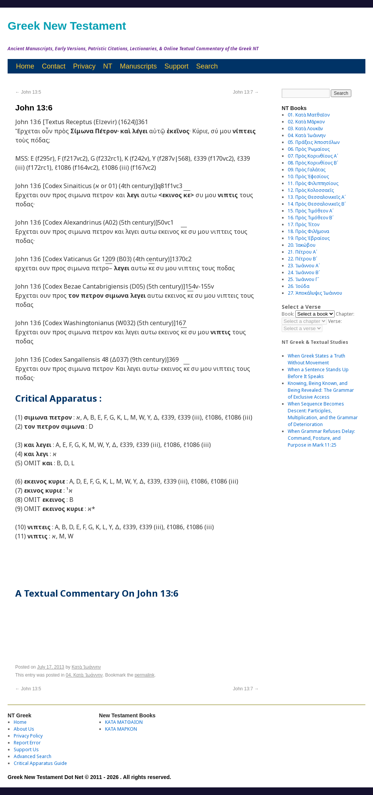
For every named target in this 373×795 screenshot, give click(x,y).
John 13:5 (28, 92)
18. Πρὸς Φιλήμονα (308, 231)
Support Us (26, 749)
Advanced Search (32, 756)
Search (207, 66)
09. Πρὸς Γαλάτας (306, 169)
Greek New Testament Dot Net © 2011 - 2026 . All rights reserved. (89, 777)
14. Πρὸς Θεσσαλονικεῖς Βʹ (317, 204)
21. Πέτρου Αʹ (302, 252)
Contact (53, 66)
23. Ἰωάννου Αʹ (304, 265)
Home (25, 66)
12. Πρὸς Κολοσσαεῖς (311, 190)
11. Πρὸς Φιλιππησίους (313, 183)
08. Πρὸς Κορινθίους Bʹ (313, 163)
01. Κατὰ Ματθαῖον (309, 115)
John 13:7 (246, 92)
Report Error (27, 742)
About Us (24, 729)
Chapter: (345, 314)
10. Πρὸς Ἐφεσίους (308, 176)
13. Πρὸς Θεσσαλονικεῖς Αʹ (317, 197)
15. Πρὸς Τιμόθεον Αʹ (310, 211)
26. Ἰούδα (298, 286)
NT (107, 66)
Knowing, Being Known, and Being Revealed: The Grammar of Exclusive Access (321, 390)
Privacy (84, 66)
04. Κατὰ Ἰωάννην (84, 675)
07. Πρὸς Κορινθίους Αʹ (313, 156)
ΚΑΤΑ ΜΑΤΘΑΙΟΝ (124, 722)
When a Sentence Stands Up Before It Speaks (318, 373)
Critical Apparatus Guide (40, 763)
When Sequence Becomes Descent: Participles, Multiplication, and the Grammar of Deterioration (323, 414)
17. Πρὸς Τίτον (303, 224)
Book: (288, 314)
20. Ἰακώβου (302, 245)
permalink (145, 675)
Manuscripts (138, 66)
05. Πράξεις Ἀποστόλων (314, 142)
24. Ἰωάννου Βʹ (304, 272)
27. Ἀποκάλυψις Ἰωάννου (315, 293)
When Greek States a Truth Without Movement (316, 359)
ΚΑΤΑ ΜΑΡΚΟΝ (121, 729)
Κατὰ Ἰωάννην (86, 667)
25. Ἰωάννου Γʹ (303, 279)
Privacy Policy (28, 736)
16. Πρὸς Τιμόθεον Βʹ (310, 217)
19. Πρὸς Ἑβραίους (309, 238)
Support (176, 66)
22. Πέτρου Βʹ (302, 258)
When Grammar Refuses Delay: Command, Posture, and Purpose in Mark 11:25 (321, 438)
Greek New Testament (67, 25)
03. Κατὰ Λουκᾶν (305, 128)
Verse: (335, 321)
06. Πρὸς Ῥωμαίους (309, 149)
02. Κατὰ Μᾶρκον (306, 121)
